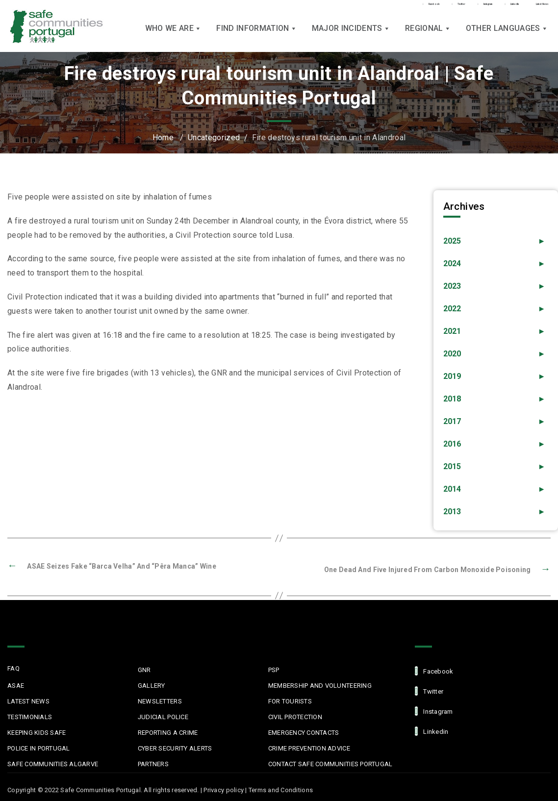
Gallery (151, 685)
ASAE (15, 685)
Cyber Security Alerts (175, 748)
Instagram (434, 711)
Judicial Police (163, 717)
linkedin (431, 731)
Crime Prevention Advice (309, 748)
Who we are (173, 34)
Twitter (429, 691)
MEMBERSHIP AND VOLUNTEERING (320, 685)
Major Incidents (351, 34)
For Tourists (290, 701)
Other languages (507, 34)
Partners (153, 764)
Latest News (28, 701)
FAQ (13, 668)
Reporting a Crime (168, 732)
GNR (144, 670)
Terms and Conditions (281, 790)
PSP (273, 670)
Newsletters (160, 701)
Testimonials (29, 717)
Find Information (256, 34)
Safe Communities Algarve (52, 764)
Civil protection (295, 717)
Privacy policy (223, 790)
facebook (434, 671)
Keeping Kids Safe (36, 732)
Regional (428, 34)
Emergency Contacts (303, 732)
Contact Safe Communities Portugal (330, 764)
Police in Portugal (38, 748)
